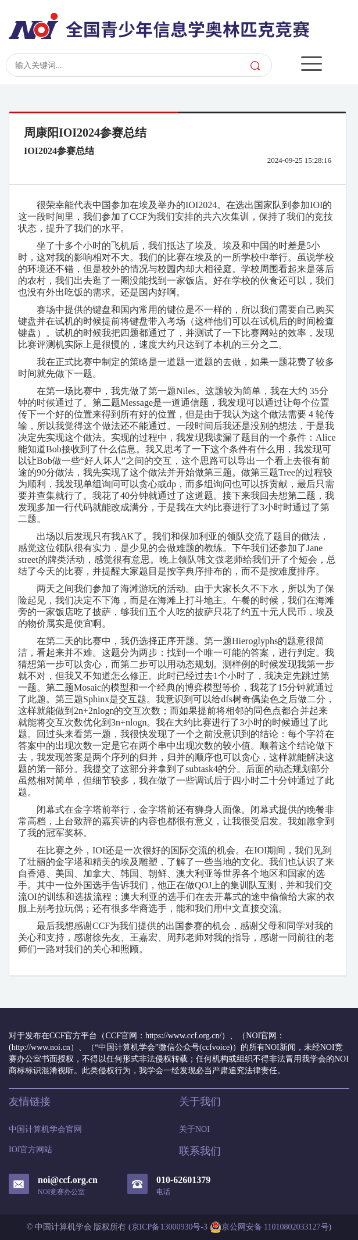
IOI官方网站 (30, 1149)
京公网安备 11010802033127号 (269, 1227)
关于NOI (194, 1129)
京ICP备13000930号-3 (169, 1227)
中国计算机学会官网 (45, 1129)
